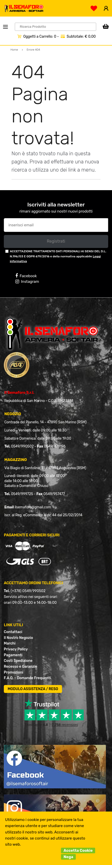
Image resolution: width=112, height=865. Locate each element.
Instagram (27, 281)
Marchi (10, 643)
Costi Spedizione (18, 661)
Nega (68, 857)
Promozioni (13, 672)
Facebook (26, 275)
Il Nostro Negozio (18, 638)
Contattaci (13, 632)
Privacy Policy (16, 649)
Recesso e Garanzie (20, 666)
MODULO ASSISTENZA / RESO (33, 689)
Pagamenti (13, 655)
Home (14, 49)
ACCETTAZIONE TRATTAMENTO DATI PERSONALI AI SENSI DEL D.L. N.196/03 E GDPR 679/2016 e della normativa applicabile (58, 256)
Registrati (56, 241)
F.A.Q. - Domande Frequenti (27, 678)
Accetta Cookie (78, 850)
